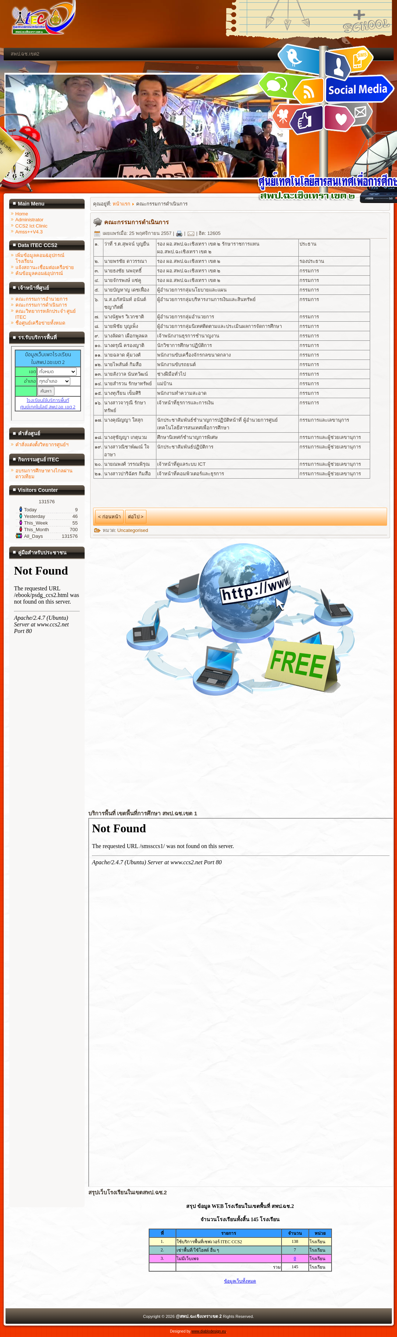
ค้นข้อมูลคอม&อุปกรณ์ (39, 273)
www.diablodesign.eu (208, 1331)
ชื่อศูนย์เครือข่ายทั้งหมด (40, 323)
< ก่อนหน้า (109, 516)
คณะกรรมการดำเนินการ (41, 305)
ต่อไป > (135, 516)
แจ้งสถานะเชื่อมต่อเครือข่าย (44, 267)
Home (21, 214)
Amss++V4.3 (29, 232)
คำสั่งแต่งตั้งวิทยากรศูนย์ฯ (41, 444)
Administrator (29, 219)
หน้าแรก (121, 204)
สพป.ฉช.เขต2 (25, 54)
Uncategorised (132, 530)
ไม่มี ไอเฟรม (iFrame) (47, 383)
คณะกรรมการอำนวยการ (41, 299)
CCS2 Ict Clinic (31, 226)
